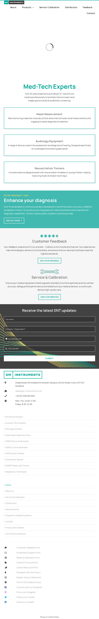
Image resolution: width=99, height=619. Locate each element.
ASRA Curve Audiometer (16, 447)
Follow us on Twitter (25, 597)
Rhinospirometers (13, 429)
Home (8, 485)
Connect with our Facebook (29, 587)
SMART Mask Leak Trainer (17, 465)
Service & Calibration (15, 497)
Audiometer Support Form (28, 552)
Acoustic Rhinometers (15, 423)
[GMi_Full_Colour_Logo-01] (14, 1)
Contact (9, 521)
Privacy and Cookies (14, 527)
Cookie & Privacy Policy (27, 562)
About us (9, 491)
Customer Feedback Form (28, 547)
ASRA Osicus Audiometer (17, 441)
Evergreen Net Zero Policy (28, 572)
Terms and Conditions (15, 533)
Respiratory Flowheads (15, 471)
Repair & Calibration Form (28, 557)
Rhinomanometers (14, 416)
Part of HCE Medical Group (28, 582)
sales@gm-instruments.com (28, 391)
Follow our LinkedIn (25, 602)
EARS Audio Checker (14, 453)
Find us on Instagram (26, 592)
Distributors (10, 503)
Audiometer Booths (14, 459)
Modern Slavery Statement (28, 577)
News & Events (12, 509)
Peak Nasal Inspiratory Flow (18, 435)
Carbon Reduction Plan (27, 567)
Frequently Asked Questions (18, 515)
